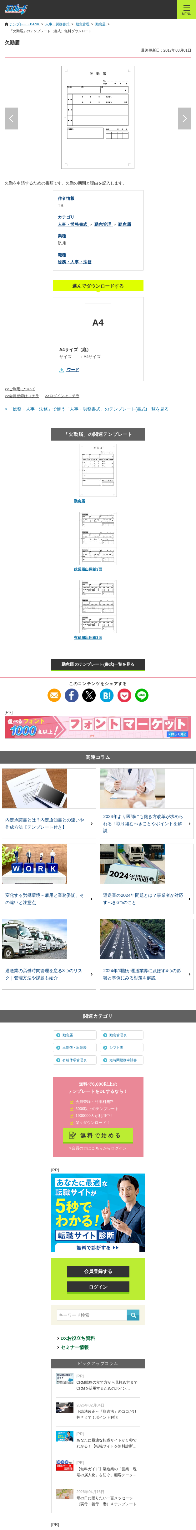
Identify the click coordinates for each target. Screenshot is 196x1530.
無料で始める (101, 1135)
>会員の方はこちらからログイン (98, 1148)
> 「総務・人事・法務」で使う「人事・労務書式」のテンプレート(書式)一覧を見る (87, 409)
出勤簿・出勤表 (75, 1047)
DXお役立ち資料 (78, 1338)
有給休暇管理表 (75, 1060)
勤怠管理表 (118, 1035)
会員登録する (98, 1271)
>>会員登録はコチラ (22, 396)
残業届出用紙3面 (88, 569)
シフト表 (116, 1047)
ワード (73, 369)
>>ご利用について (20, 389)
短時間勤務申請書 (123, 1060)
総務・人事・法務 (75, 262)
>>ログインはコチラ (62, 396)
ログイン (98, 1287)
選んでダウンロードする (98, 286)
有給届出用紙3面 (88, 637)
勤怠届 (79, 501)
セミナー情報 (75, 1347)
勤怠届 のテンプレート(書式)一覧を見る (98, 664)
